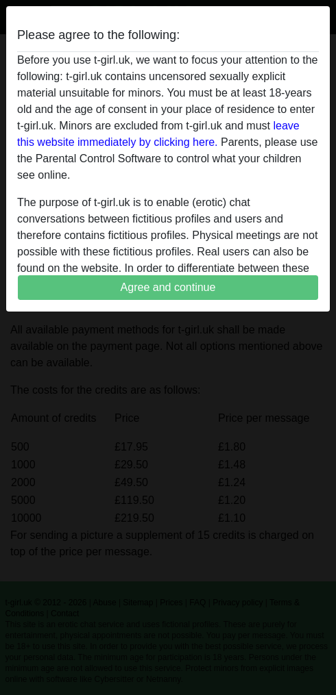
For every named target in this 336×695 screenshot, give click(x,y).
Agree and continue (168, 287)
